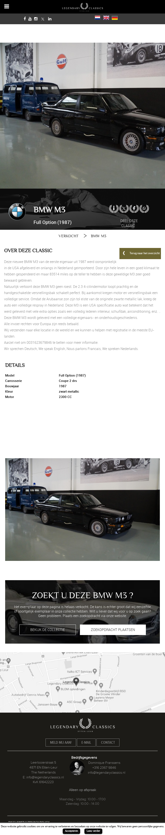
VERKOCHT (68, 236)
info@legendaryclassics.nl (45, 777)
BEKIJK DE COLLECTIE (47, 629)
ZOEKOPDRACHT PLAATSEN (113, 629)
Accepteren (71, 830)
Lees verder (93, 830)
